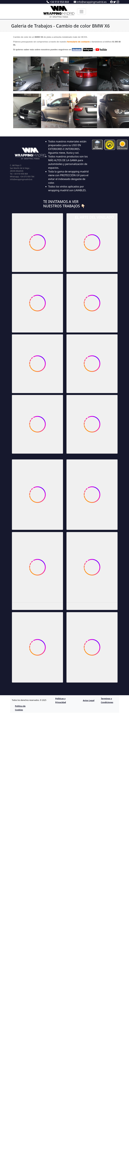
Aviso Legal (88, 700)
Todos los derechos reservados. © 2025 (29, 700)
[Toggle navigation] (81, 11)
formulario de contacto (78, 42)
